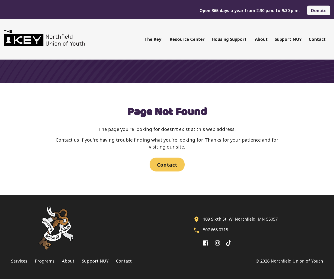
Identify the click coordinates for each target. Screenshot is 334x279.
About (261, 39)
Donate (319, 10)
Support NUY (288, 39)
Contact (317, 39)
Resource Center (187, 39)
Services (19, 261)
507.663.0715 (215, 229)
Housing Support (229, 39)
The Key (153, 39)
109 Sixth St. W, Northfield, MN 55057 (240, 219)
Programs (45, 261)
